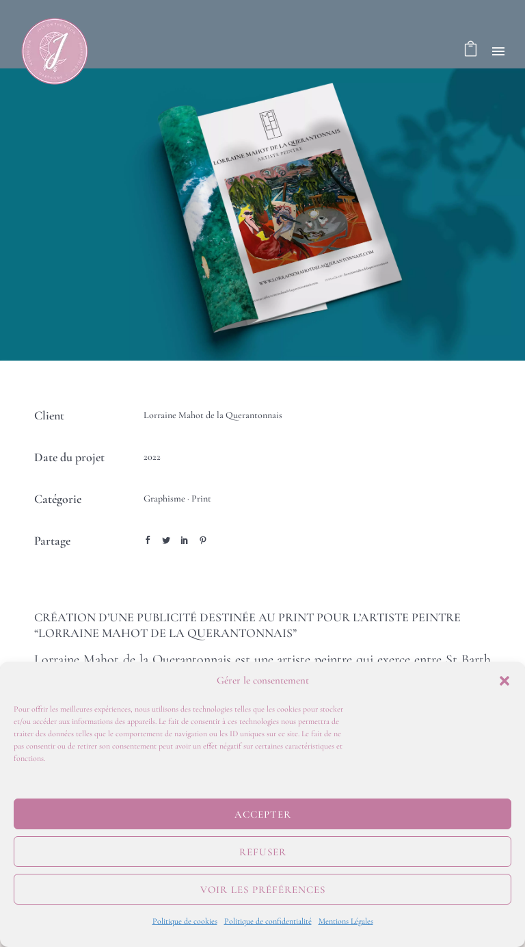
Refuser (262, 852)
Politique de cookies (184, 921)
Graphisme (164, 498)
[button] (504, 681)
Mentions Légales (346, 921)
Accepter (262, 814)
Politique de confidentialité (268, 921)
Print (201, 498)
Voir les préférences (262, 889)
